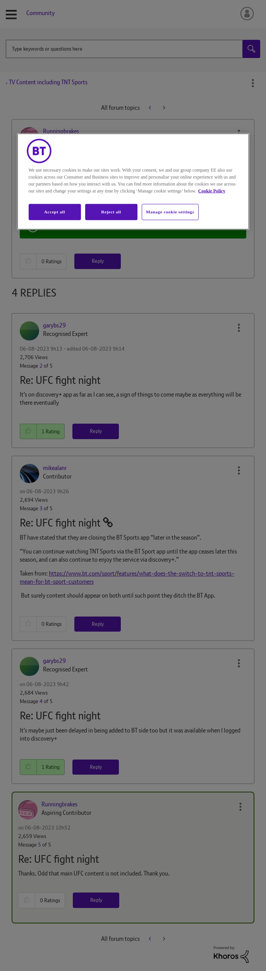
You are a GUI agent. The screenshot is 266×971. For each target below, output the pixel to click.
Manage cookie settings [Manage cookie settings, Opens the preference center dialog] (170, 211)
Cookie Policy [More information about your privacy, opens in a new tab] (211, 190)
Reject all (111, 211)
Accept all (54, 211)
